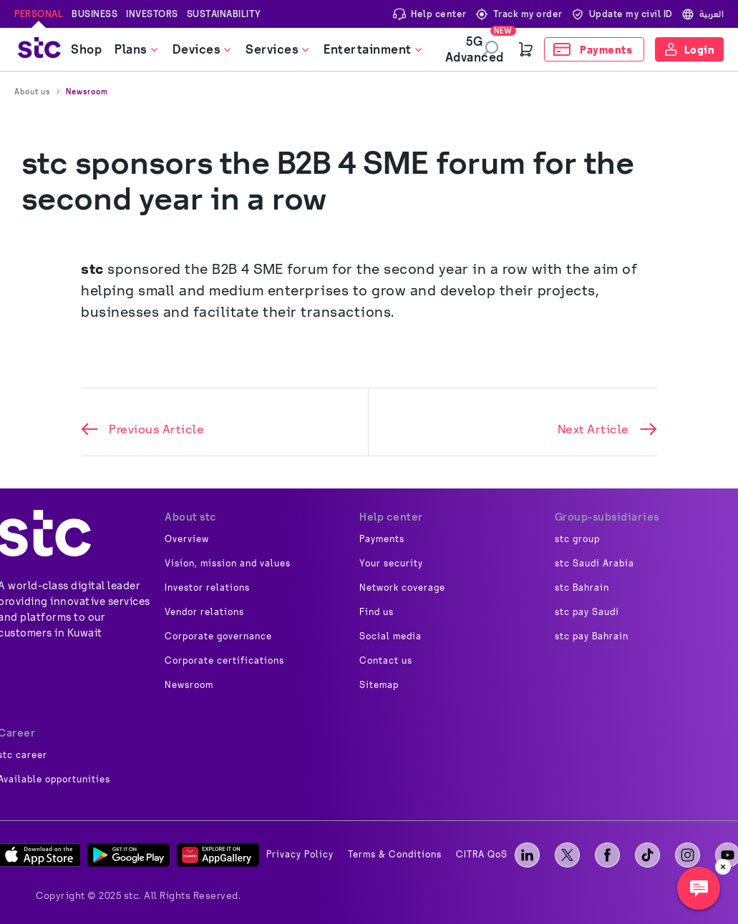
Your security (391, 564)
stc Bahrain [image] (582, 588)
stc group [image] (577, 539)
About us (32, 91)
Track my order (519, 14)
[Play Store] (128, 855)
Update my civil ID (622, 14)
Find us (376, 612)
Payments (381, 539)
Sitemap (379, 685)
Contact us (385, 661)
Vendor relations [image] (204, 612)
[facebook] (607, 855)
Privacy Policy (300, 855)
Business (94, 14)
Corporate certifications (224, 661)
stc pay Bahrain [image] (591, 636)
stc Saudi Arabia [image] (594, 564)
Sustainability (224, 14)
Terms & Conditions (395, 855)
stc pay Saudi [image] (587, 612)
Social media (390, 636)
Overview (187, 539)
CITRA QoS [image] (482, 855)
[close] (723, 867)
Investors (152, 14)
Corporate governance (218, 636)
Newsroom (87, 91)
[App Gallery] (218, 855)
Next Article (607, 429)
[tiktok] (647, 855)
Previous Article (142, 429)
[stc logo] (39, 50)
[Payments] (594, 49)
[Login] (689, 49)
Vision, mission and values (228, 564)
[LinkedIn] (527, 855)
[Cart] (526, 49)
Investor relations (207, 588)
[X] (567, 855)
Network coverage (402, 588)
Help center (430, 14)
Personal (38, 14)
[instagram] (687, 855)
